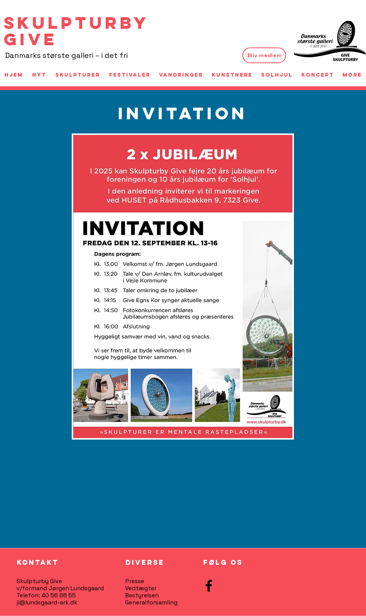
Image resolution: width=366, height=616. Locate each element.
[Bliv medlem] (264, 55)
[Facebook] (209, 586)
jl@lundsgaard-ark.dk (46, 602)
